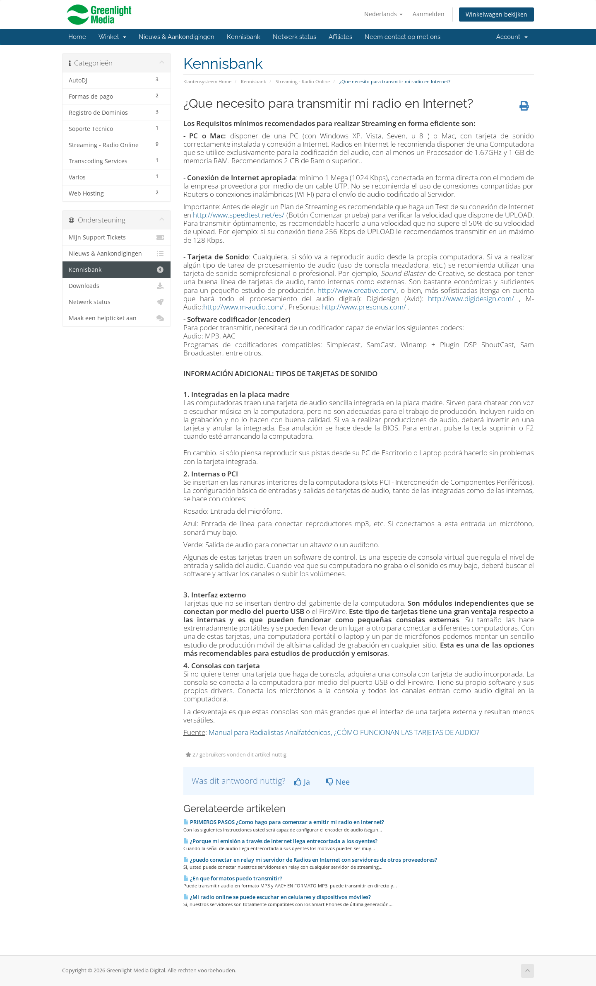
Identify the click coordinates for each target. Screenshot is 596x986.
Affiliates (340, 37)
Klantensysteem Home (207, 81)
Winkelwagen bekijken (496, 14)
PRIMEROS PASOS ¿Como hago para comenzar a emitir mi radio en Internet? (283, 822)
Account (512, 37)
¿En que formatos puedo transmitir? (232, 878)
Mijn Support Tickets (116, 237)
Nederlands (383, 14)
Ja (302, 782)
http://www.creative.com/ (357, 290)
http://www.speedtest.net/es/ (238, 215)
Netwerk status (294, 37)
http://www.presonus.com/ (365, 307)
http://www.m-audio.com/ (244, 307)
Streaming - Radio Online (303, 81)
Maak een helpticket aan (116, 318)
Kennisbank (243, 37)
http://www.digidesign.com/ (473, 298)
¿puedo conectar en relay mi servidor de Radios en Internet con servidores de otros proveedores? (310, 859)
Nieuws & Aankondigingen (176, 37)
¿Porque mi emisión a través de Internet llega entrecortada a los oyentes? (280, 841)
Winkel (112, 37)
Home (77, 37)
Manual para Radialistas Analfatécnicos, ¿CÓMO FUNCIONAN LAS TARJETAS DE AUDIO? (344, 732)
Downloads (116, 286)
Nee (338, 782)
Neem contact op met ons (402, 37)
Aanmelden (429, 14)
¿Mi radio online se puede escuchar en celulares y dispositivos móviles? (277, 897)
